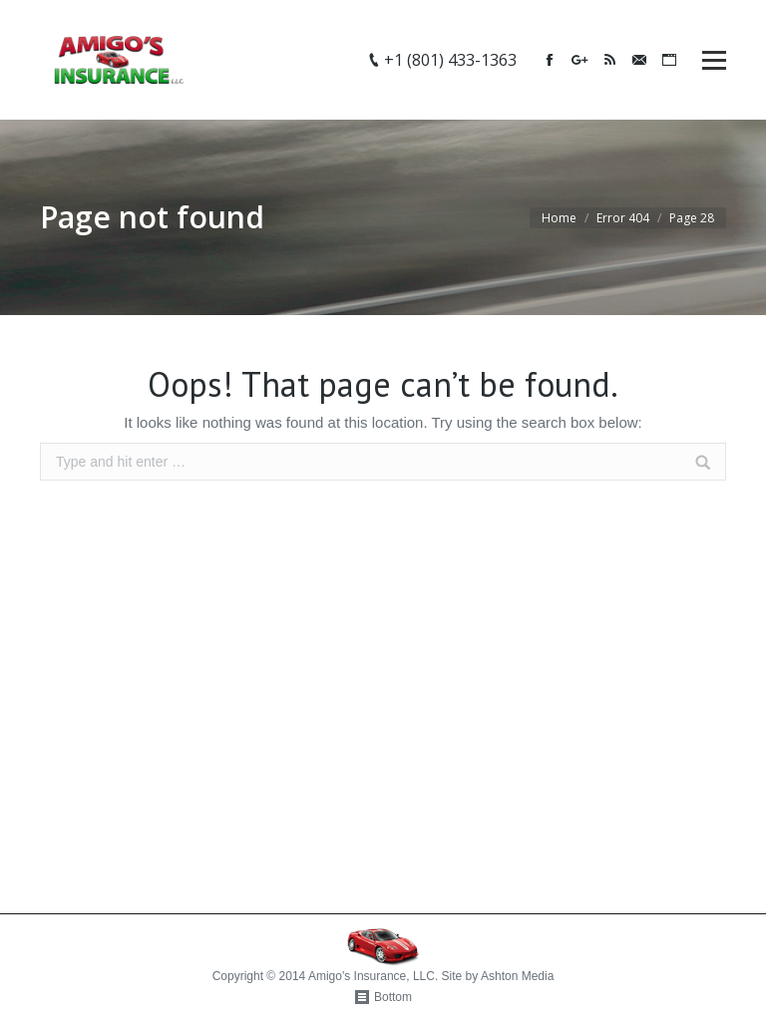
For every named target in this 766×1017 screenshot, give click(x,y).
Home (559, 217)
